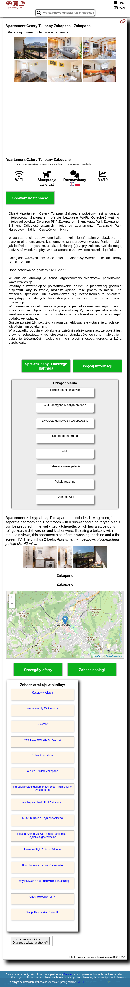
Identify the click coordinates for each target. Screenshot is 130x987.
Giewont (43, 724)
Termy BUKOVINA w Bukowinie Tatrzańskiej (42, 881)
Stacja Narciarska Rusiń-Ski (42, 912)
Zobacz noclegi (92, 670)
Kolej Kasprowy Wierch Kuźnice (42, 739)
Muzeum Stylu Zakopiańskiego (42, 849)
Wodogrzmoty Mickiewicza (42, 708)
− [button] (11, 604)
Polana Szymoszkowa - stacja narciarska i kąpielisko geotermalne (42, 835)
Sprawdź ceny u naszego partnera (46, 366)
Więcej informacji (97, 366)
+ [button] (11, 597)
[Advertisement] (65, 119)
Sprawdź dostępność (30, 198)
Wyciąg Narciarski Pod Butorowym (42, 802)
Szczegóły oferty (38, 670)
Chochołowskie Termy (42, 896)
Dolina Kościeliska (42, 755)
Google (67, 974)
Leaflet (97, 656)
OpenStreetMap (114, 656)
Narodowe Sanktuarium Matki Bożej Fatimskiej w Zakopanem (42, 788)
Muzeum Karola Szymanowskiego (42, 818)
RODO (81, 982)
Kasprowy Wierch (42, 692)
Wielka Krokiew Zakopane (42, 771)
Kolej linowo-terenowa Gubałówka (42, 865)
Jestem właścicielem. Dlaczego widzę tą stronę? (30, 940)
